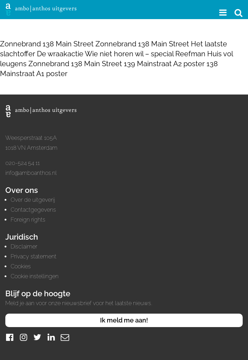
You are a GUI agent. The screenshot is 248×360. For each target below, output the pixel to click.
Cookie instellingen (35, 276)
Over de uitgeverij (33, 199)
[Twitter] (37, 337)
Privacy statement (33, 256)
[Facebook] (9, 337)
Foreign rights (28, 219)
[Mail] (65, 337)
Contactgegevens (33, 209)
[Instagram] (23, 337)
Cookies (21, 266)
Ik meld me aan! (124, 320)
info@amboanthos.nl (31, 173)
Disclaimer (24, 246)
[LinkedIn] (51, 337)
